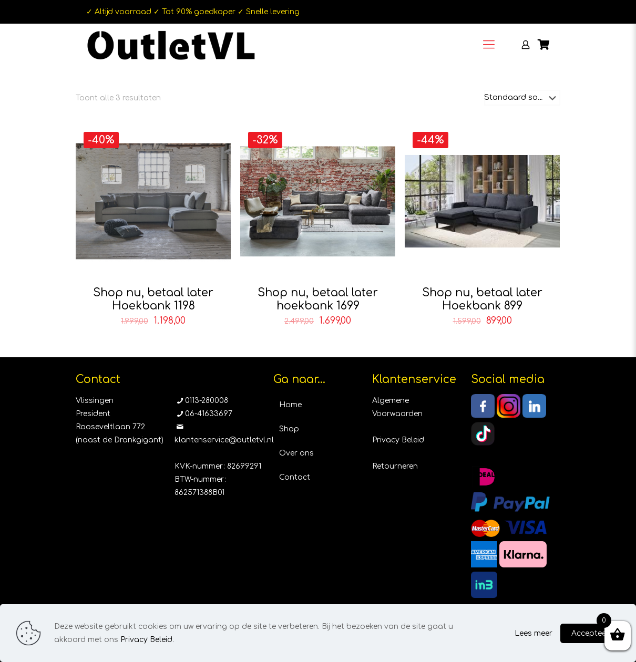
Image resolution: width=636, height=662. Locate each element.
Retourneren (395, 466)
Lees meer (533, 633)
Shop (289, 429)
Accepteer (590, 633)
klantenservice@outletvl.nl (224, 440)
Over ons (296, 453)
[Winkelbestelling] (522, 98)
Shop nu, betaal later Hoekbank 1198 (153, 299)
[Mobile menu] (489, 45)
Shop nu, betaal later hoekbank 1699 (318, 299)
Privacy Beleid (398, 440)
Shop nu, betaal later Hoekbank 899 (482, 299)
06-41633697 (208, 414)
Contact (294, 477)
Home (290, 405)
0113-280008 (206, 401)
